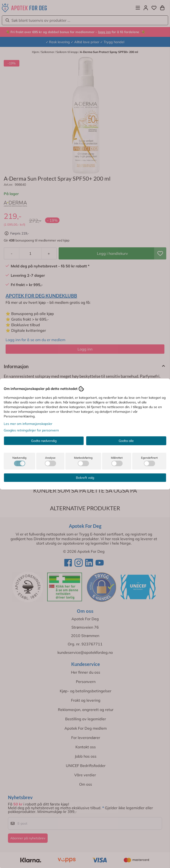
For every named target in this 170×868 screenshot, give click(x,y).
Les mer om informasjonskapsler (28, 424)
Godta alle (126, 441)
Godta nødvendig (44, 441)
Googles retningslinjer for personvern (31, 430)
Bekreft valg (85, 478)
